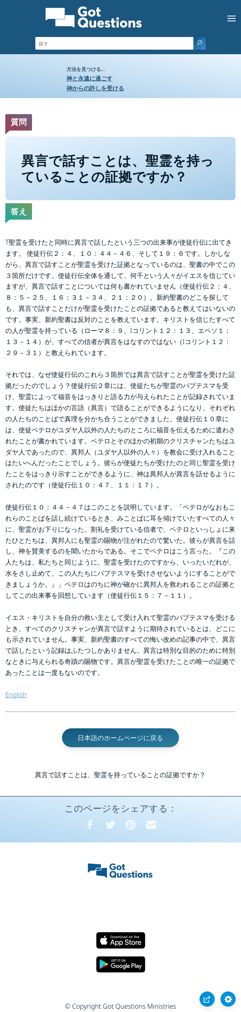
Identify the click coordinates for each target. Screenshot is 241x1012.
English (16, 694)
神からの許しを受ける (95, 88)
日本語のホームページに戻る (120, 737)
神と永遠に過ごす (89, 78)
